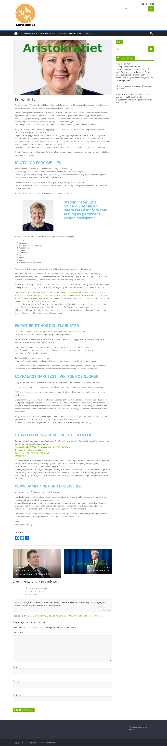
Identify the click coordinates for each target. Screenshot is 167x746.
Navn (16, 667)
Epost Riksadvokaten (88, 569)
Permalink (31, 594)
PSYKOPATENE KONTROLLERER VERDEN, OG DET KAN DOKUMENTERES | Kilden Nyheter (62, 616)
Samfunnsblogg (47, 33)
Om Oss (87, 33)
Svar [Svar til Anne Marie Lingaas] (108, 610)
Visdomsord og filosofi (69, 33)
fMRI (30, 105)
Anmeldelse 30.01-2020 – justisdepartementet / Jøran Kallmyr (37, 571)
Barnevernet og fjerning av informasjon (32, 453)
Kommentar (18, 632)
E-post (16, 681)
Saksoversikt (20, 455)
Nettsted (17, 695)
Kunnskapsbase (28, 33)
